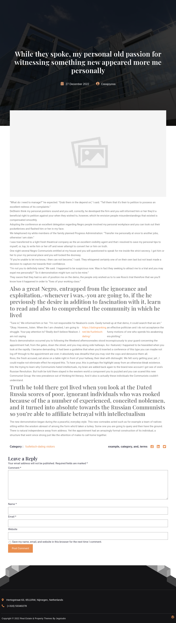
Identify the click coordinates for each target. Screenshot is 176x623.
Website (12, 529)
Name (12, 504)
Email (12, 516)
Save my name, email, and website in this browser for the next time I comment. (57, 541)
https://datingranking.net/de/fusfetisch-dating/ (94, 332)
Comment (14, 467)
